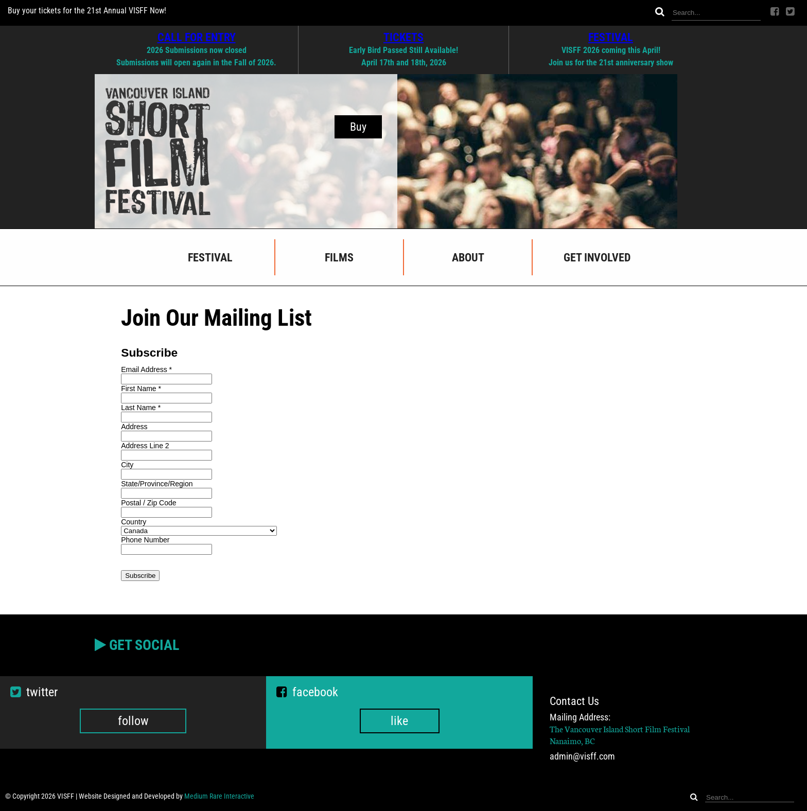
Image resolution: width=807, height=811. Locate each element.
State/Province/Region (156, 484)
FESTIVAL (610, 37)
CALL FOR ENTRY (196, 37)
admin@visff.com (582, 756)
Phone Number (145, 540)
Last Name (141, 407)
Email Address (146, 369)
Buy (358, 126)
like (399, 721)
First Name (141, 388)
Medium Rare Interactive (219, 796)
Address (134, 426)
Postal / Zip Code (148, 503)
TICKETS (403, 37)
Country (133, 522)
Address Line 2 (145, 446)
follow (133, 721)
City (127, 465)
